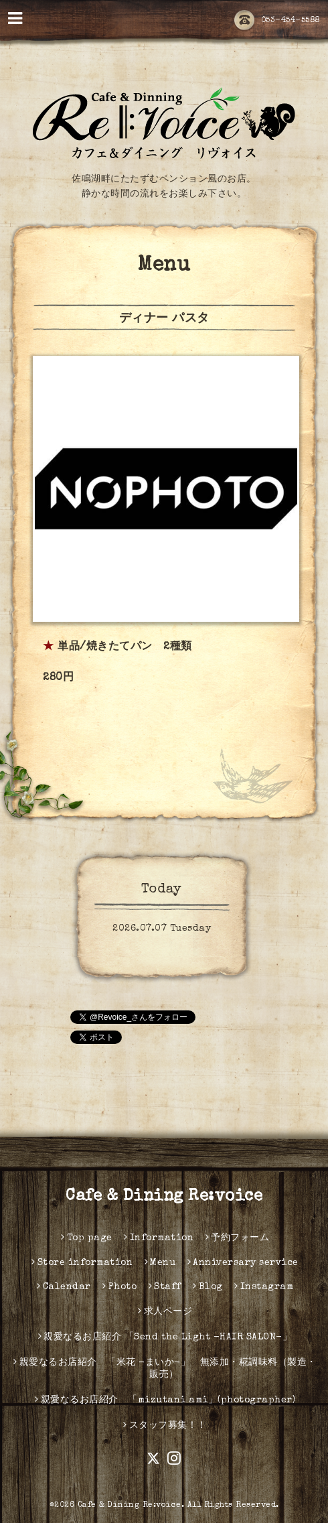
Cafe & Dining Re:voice (164, 1197)
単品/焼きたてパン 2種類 (125, 647)
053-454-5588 (277, 21)
